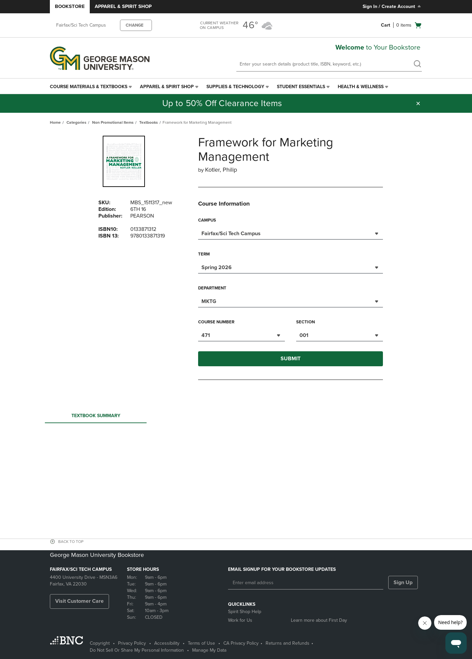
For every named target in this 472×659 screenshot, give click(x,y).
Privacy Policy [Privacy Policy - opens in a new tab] (132, 643)
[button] (418, 103)
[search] (417, 65)
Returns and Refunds (287, 643)
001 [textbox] (303, 335)
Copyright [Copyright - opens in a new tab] (100, 643)
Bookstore (70, 6)
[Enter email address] (305, 582)
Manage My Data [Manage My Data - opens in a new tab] (209, 650)
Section (305, 322)
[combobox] (290, 233)
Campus (207, 220)
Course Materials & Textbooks (88, 86)
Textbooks (148, 122)
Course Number (216, 322)
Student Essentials (301, 86)
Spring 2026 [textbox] (216, 267)
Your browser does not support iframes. (237, 450)
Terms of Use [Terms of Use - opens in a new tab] (201, 643)
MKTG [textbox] (208, 301)
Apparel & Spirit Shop (123, 6)
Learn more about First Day (319, 620)
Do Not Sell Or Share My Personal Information (137, 650)
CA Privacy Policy (241, 643)
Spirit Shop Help (244, 611)
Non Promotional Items (113, 122)
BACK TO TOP (70, 541)
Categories (76, 122)
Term (204, 254)
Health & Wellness (361, 86)
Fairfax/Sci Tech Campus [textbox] (231, 233)
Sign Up (403, 582)
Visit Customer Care (79, 601)
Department (212, 288)
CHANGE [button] (135, 25)
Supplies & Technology (235, 86)
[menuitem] (92, 87)
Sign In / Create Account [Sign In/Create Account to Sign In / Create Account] (392, 6)
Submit (290, 358)
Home (55, 122)
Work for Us (240, 620)
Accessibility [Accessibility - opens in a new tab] (166, 643)
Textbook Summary (95, 417)
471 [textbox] (205, 335)
